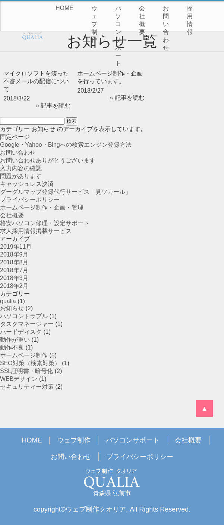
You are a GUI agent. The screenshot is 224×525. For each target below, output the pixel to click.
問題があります (21, 176)
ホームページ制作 (24, 355)
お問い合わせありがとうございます (47, 160)
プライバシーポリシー (30, 199)
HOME (64, 8)
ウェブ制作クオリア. (97, 509)
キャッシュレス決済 (27, 184)
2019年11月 (16, 246)
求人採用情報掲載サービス (36, 231)
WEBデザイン (18, 379)
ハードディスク (21, 332)
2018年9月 (14, 254)
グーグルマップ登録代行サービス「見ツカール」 (65, 192)
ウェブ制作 (94, 24)
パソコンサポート (118, 35)
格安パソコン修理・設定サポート (44, 223)
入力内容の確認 (21, 168)
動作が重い (15, 339)
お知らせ (12, 308)
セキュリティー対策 (27, 386)
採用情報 (190, 20)
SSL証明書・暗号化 (26, 371)
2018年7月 (14, 270)
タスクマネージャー (27, 324)
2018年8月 (14, 262)
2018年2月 (14, 286)
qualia (8, 301)
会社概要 (142, 20)
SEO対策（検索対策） (30, 363)
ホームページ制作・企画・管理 (41, 207)
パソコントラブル (24, 316)
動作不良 (12, 347)
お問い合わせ (166, 28)
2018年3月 (14, 278)
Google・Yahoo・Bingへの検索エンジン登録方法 (66, 145)
